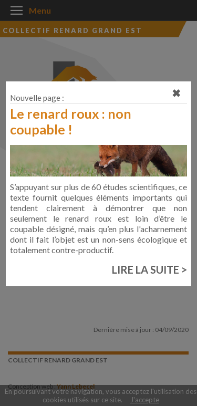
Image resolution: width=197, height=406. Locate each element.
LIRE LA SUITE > (149, 269)
